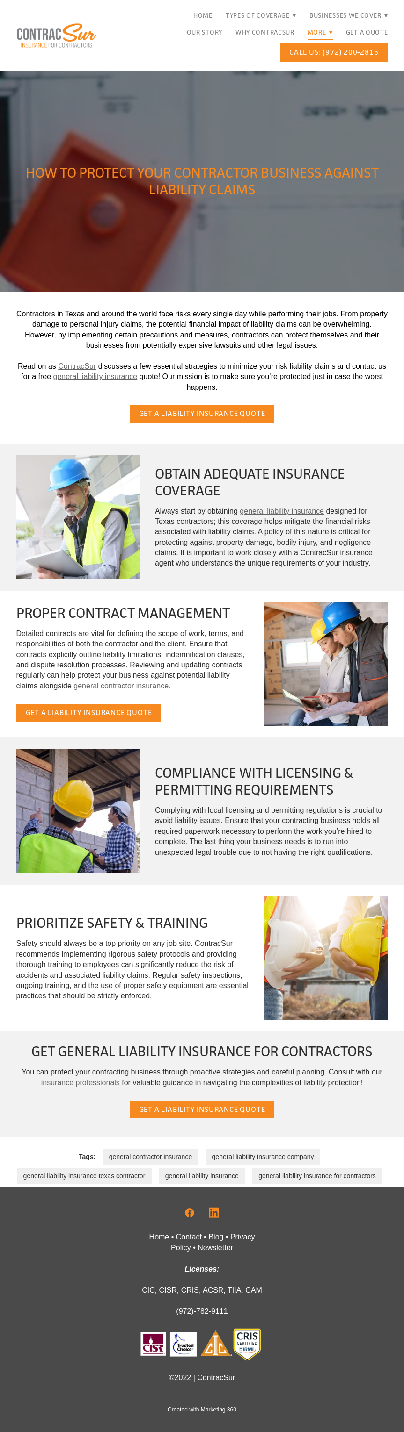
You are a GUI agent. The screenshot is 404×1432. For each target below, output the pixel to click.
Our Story (204, 32)
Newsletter (215, 1248)
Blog (215, 1237)
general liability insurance (95, 376)
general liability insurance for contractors (317, 1176)
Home (203, 15)
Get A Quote (367, 32)
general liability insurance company (263, 1156)
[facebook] (189, 1213)
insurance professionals (80, 1083)
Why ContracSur (264, 32)
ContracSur (77, 366)
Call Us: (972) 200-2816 (333, 52)
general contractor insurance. (121, 686)
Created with (202, 1409)
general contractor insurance (150, 1156)
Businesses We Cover (348, 15)
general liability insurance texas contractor (84, 1176)
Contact (189, 1237)
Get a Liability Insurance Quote (202, 413)
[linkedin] (213, 1213)
